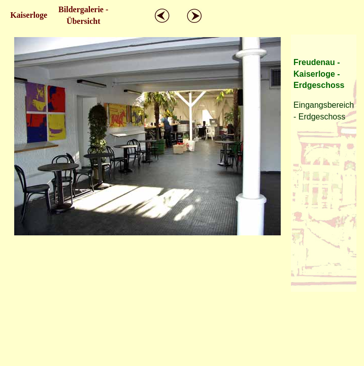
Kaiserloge (28, 15)
